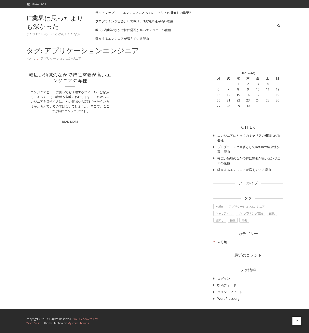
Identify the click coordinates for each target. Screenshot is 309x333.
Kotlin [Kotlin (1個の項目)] (219, 206)
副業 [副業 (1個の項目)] (272, 213)
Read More (70, 122)
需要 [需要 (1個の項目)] (244, 220)
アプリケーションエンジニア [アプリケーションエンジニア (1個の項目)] (247, 206)
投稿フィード (226, 285)
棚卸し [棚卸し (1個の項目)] (220, 220)
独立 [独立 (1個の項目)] (232, 220)
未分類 (222, 242)
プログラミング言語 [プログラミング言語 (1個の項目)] (250, 213)
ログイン (223, 278)
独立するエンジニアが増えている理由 (122, 38)
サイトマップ (104, 12)
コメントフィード (230, 292)
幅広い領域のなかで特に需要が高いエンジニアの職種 (133, 30)
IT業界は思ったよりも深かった (54, 23)
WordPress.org (228, 298)
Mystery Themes (78, 323)
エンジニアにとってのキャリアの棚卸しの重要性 (157, 12)
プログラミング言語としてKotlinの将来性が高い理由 (134, 21)
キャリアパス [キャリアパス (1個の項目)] (224, 213)
